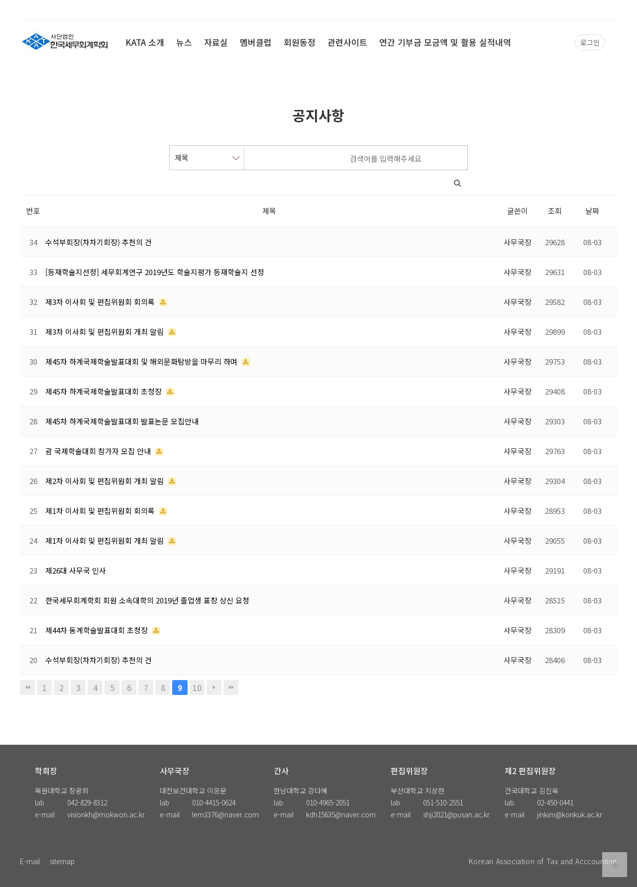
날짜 (592, 210)
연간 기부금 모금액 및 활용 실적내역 (445, 42)
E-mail (30, 861)
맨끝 (230, 687)
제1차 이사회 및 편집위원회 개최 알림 (105, 540)
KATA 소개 (144, 42)
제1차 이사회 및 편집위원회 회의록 (101, 510)
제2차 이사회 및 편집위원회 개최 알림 (105, 481)
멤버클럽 (256, 42)
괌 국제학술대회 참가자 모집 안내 (99, 451)
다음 (214, 687)
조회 (555, 210)
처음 (27, 687)
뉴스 (184, 42)
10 (197, 687)
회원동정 (300, 42)
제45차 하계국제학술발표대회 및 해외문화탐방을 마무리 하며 (142, 361)
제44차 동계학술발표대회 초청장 (97, 630)
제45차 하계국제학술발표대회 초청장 (104, 391)
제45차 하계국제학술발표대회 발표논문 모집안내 (122, 421)
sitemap (62, 861)
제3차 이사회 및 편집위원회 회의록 (101, 301)
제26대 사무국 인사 (75, 570)
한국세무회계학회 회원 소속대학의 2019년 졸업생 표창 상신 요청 (147, 600)
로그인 (590, 42)
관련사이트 (347, 42)
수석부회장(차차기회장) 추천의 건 (98, 242)
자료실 (216, 42)
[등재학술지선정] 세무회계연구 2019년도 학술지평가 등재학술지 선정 (154, 272)
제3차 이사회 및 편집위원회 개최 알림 (105, 331)
